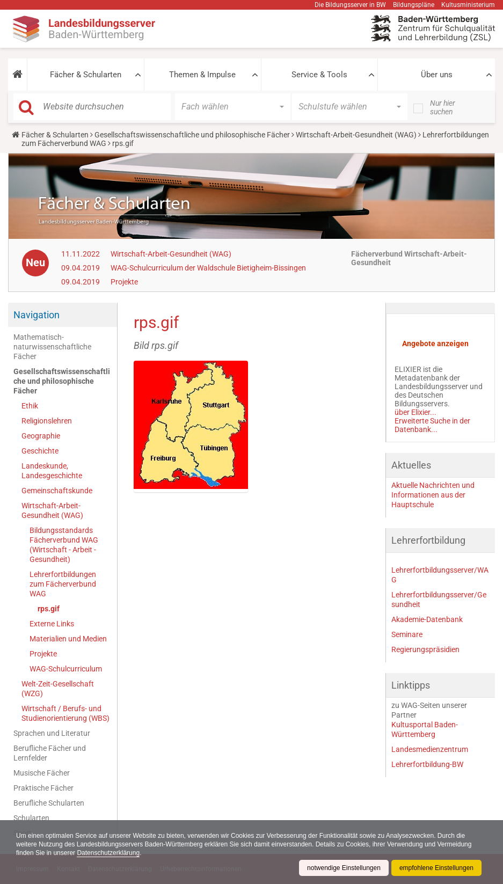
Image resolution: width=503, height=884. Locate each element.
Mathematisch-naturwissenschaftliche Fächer (52, 347)
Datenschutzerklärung (108, 853)
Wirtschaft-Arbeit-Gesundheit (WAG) (356, 134)
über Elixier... (415, 412)
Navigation (36, 314)
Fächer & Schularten (85, 74)
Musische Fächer (41, 773)
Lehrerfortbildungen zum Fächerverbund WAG (63, 584)
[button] (17, 75)
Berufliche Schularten (48, 803)
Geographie (40, 436)
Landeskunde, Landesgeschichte (51, 471)
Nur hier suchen (442, 107)
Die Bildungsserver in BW (350, 5)
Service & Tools (319, 74)
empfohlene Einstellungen (436, 868)
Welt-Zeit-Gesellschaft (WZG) (57, 689)
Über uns (437, 74)
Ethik (29, 405)
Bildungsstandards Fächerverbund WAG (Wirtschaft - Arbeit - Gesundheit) (64, 545)
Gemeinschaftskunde (56, 490)
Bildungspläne (413, 5)
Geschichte (40, 451)
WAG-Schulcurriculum (66, 668)
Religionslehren (46, 421)
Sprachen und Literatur (51, 733)
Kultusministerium (468, 5)
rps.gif (49, 608)
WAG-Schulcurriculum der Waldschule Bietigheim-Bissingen (208, 268)
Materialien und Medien (68, 638)
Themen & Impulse (202, 74)
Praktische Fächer (43, 788)
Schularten (31, 818)
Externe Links (52, 623)
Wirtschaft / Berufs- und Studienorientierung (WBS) (65, 713)
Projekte (124, 281)
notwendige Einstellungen (344, 868)
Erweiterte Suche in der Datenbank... (432, 425)
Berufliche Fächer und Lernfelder (49, 753)
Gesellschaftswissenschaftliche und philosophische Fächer (192, 134)
